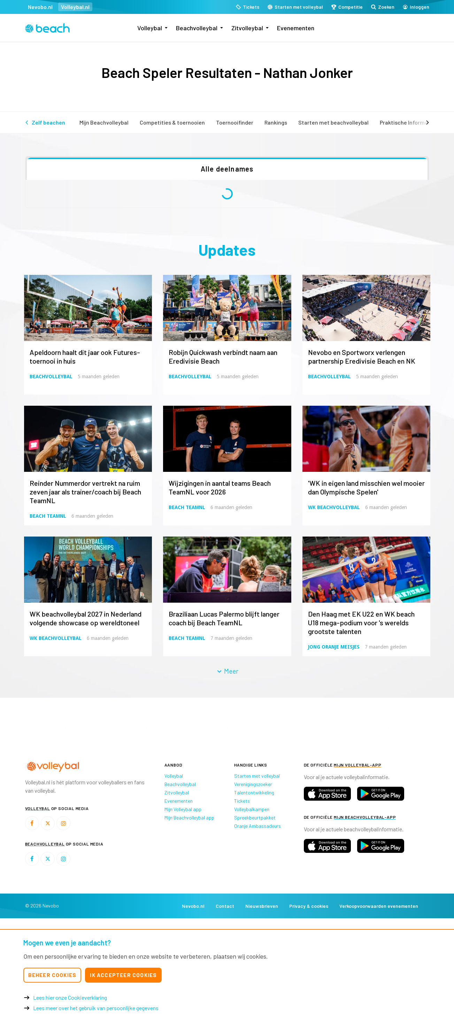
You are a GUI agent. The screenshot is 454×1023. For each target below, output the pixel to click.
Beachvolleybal (196, 28)
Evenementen (295, 28)
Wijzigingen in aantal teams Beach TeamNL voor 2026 (220, 487)
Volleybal (149, 28)
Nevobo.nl (40, 6)
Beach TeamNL (48, 516)
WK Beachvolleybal (334, 507)
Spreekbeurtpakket (255, 817)
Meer (227, 671)
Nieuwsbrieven (261, 906)
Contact (225, 906)
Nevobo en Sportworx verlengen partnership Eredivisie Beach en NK (361, 356)
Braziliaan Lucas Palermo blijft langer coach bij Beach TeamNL (224, 618)
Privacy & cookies (308, 906)
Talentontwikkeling (254, 792)
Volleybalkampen (251, 809)
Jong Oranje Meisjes (334, 647)
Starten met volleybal (257, 776)
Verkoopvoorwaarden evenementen (378, 906)
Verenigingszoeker (253, 784)
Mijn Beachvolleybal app (189, 817)
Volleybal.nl (75, 6)
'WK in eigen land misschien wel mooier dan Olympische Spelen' (366, 487)
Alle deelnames (227, 169)
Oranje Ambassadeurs (257, 826)
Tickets (242, 801)
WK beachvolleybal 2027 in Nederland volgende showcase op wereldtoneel (85, 618)
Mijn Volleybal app (182, 809)
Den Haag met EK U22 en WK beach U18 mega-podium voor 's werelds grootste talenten (361, 622)
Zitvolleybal (247, 28)
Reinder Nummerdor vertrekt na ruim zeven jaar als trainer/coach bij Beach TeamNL (85, 492)
